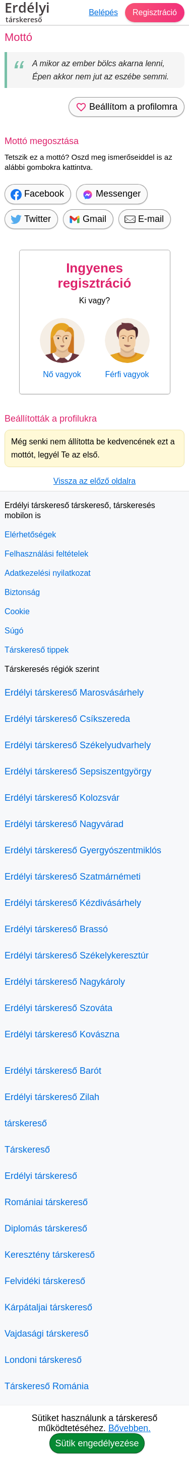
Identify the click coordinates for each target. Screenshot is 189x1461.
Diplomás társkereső (46, 1228)
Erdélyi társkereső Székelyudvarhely (78, 745)
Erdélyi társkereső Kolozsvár (62, 798)
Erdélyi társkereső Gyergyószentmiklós (83, 850)
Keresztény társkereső (50, 1255)
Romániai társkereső (46, 1202)
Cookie (17, 611)
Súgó (14, 630)
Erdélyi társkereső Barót (53, 1071)
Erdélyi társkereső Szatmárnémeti (73, 877)
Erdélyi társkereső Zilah (52, 1097)
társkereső (26, 1123)
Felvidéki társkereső (45, 1281)
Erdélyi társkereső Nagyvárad (64, 824)
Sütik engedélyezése (97, 1443)
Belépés (103, 12)
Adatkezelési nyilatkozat (48, 573)
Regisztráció (155, 12)
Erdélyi (27, 14)
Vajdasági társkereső (47, 1334)
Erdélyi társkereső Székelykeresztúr (77, 955)
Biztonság (22, 592)
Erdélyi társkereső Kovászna (62, 1034)
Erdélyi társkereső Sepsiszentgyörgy (78, 771)
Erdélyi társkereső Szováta (58, 1008)
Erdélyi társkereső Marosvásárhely (74, 693)
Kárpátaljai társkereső (48, 1307)
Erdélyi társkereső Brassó (56, 929)
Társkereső (27, 1150)
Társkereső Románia (47, 1386)
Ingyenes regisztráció (95, 275)
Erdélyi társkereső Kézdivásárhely (73, 903)
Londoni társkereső (43, 1360)
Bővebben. (129, 1428)
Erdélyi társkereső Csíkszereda (67, 719)
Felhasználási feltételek (46, 554)
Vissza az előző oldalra (94, 481)
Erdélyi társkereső (41, 1176)
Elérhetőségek (30, 534)
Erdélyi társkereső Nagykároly (65, 982)
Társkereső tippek (37, 650)
